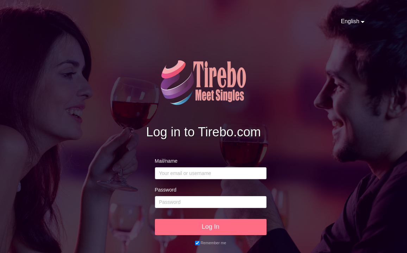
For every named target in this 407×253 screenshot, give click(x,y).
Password (165, 190)
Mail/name (166, 161)
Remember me (213, 243)
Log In (210, 226)
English (350, 21)
